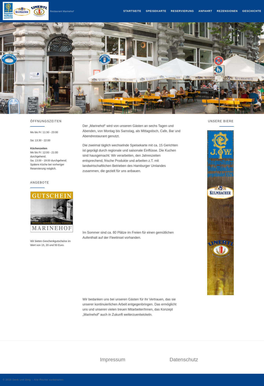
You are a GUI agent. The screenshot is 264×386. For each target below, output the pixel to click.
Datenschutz (184, 359)
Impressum (112, 359)
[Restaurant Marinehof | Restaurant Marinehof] (26, 10)
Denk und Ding (21, 379)
